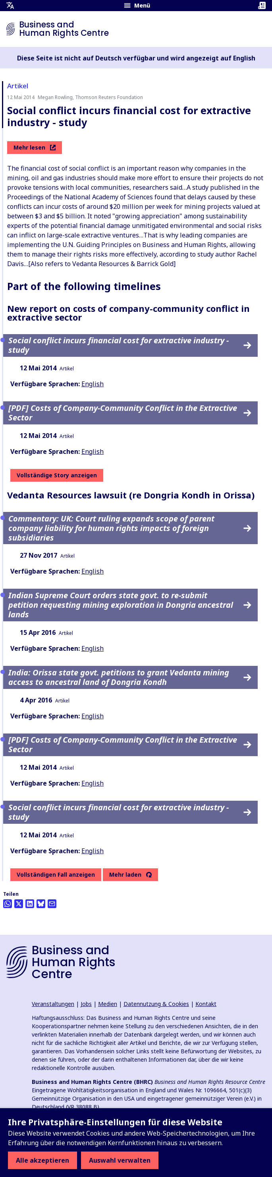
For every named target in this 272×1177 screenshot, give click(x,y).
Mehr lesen (35, 147)
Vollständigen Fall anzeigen (56, 874)
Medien (107, 1004)
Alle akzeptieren (42, 1160)
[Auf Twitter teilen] (18, 903)
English (92, 383)
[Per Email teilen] (52, 903)
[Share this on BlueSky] (41, 903)
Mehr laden (125, 874)
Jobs (86, 1004)
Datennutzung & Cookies (156, 1004)
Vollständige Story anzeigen (57, 475)
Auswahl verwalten (119, 1160)
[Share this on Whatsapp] (7, 903)
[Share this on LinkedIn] (29, 903)
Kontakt (205, 1004)
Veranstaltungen (53, 1004)
